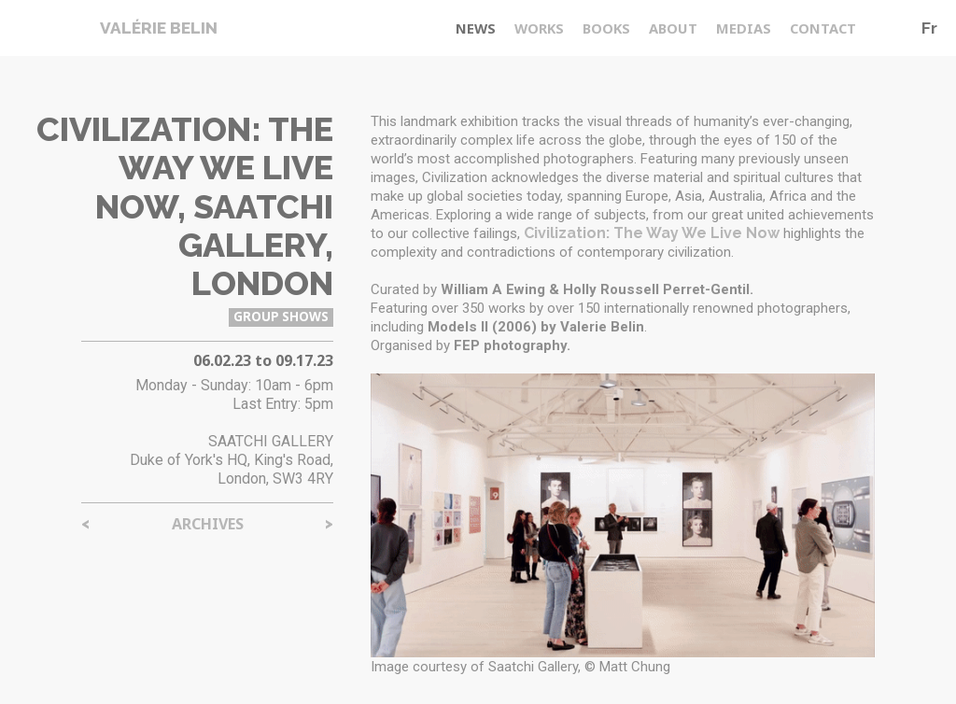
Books (606, 28)
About (673, 28)
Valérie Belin (159, 28)
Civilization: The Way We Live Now (652, 233)
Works (539, 28)
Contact (823, 28)
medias (743, 28)
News (476, 28)
